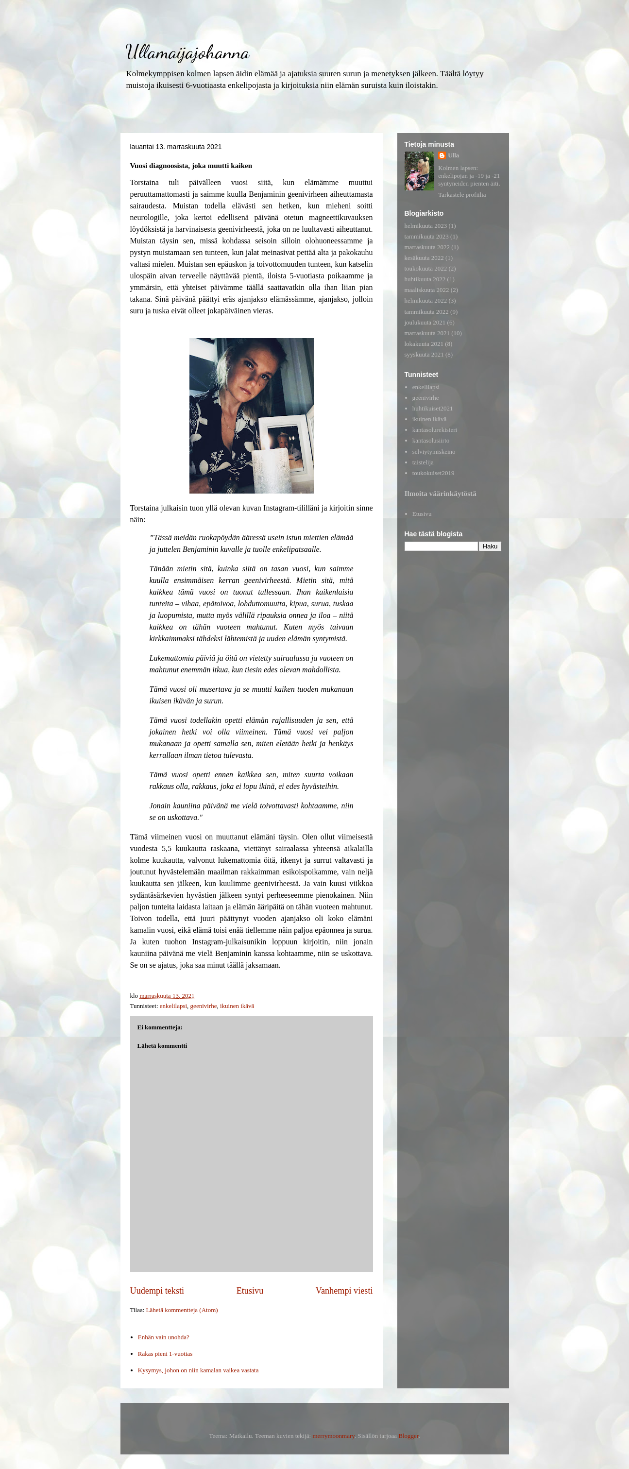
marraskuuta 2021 (427, 333)
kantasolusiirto (431, 440)
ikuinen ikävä (237, 1005)
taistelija (423, 462)
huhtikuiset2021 (432, 408)
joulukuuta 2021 (425, 322)
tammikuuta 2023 (427, 236)
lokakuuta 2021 (424, 343)
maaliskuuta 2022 (427, 289)
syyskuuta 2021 (424, 354)
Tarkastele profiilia (462, 194)
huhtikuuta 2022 (425, 279)
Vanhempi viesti (344, 1291)
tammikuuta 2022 (427, 311)
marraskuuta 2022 (427, 247)
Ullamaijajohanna (187, 51)
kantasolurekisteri (434, 429)
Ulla (453, 155)
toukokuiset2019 (433, 473)
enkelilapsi (173, 1005)
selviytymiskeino (434, 451)
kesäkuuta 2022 (424, 257)
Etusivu (250, 1291)
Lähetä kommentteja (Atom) (182, 1310)
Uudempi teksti (157, 1291)
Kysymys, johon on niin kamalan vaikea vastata (198, 1370)
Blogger (408, 1435)
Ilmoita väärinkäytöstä (440, 493)
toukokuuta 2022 (426, 268)
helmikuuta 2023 (426, 225)
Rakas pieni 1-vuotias (165, 1353)
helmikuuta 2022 (426, 300)
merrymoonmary (333, 1435)
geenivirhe (203, 1005)
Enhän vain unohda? (163, 1337)
